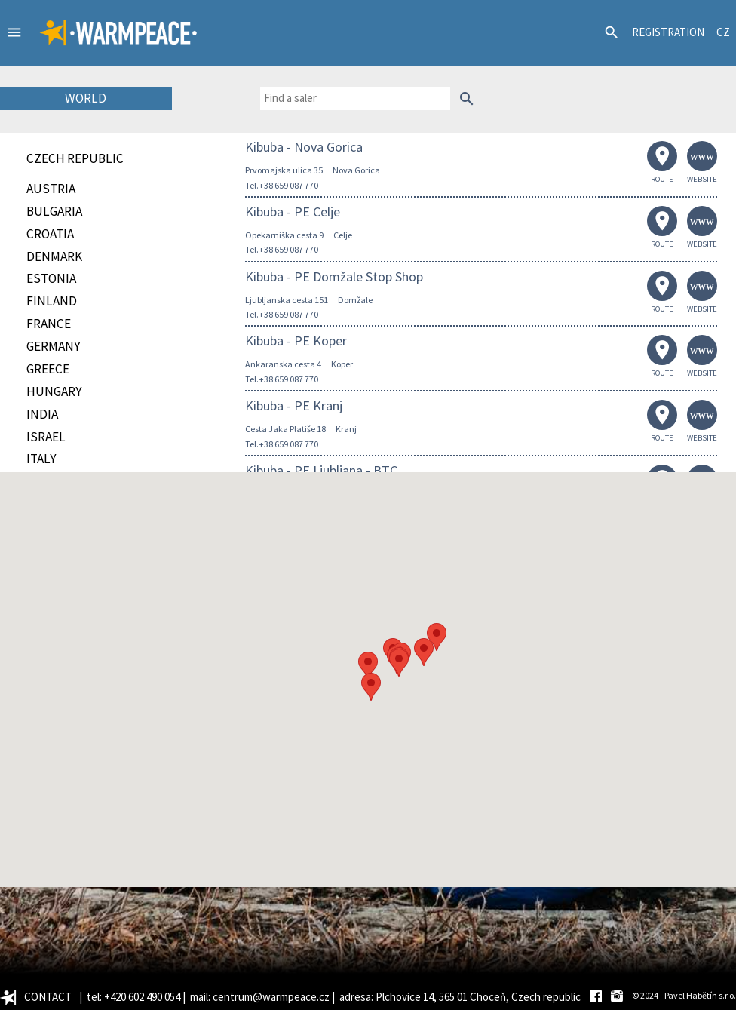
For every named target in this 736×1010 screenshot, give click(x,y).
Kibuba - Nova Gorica (304, 146)
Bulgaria (54, 211)
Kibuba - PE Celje (292, 211)
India (42, 414)
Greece (47, 369)
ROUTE (662, 162)
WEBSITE (702, 162)
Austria (50, 188)
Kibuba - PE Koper (296, 340)
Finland (51, 301)
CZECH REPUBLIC (75, 158)
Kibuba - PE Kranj (293, 405)
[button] (368, 666)
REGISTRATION (668, 32)
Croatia (50, 234)
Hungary (54, 391)
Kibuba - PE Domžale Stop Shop (334, 276)
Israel (46, 436)
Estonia (51, 278)
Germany (53, 346)
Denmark (54, 256)
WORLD (85, 98)
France (48, 323)
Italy (41, 458)
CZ (723, 32)
